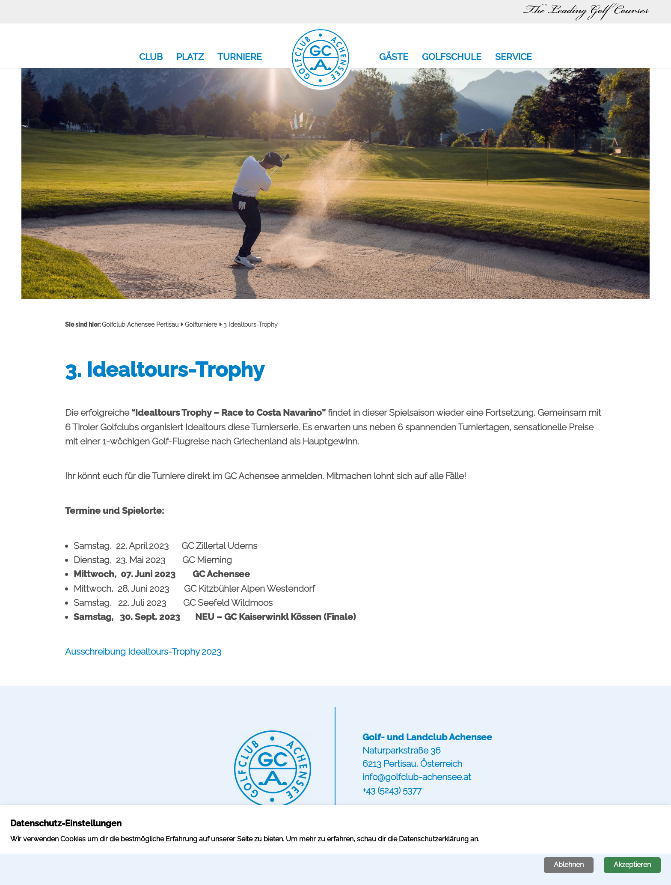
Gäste (393, 57)
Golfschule (451, 57)
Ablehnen (569, 865)
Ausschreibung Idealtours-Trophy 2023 (143, 651)
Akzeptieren (632, 865)
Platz (190, 57)
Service (513, 57)
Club (151, 57)
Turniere (239, 57)
